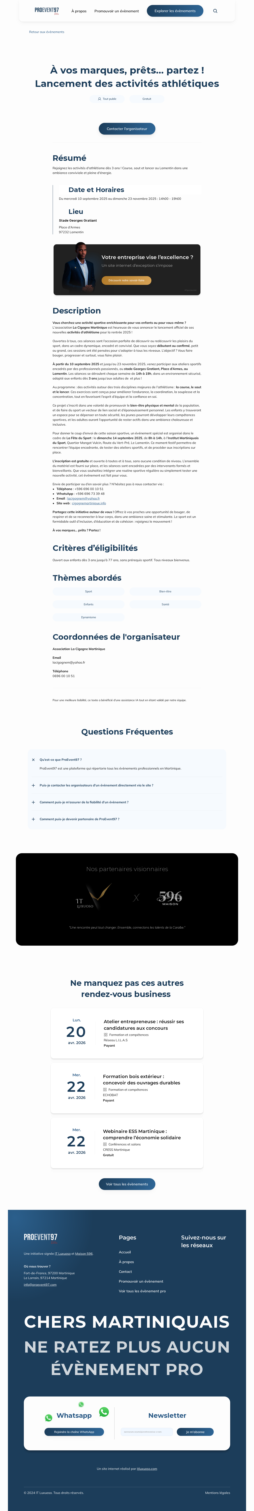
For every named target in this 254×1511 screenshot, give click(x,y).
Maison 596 (84, 1254)
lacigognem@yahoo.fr (83, 498)
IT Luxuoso (63, 1254)
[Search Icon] (215, 11)
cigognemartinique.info (89, 503)
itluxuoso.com (147, 1469)
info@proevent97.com (40, 1285)
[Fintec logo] (41, 1238)
